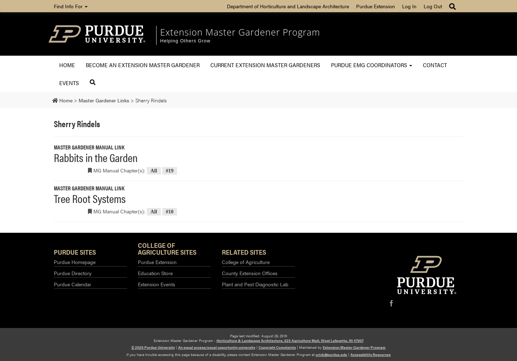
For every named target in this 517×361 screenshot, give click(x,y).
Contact (435, 65)
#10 (170, 211)
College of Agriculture (246, 261)
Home (67, 65)
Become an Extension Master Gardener (143, 65)
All (153, 170)
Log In (409, 6)
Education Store (155, 273)
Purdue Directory (73, 273)
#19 (170, 170)
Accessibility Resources (370, 354)
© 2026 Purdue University (153, 347)
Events (69, 83)
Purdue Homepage (75, 261)
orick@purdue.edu (331, 354)
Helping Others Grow (185, 40)
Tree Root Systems (90, 198)
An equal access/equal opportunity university (216, 347)
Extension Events (156, 284)
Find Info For (71, 6)
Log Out (433, 6)
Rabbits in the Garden (96, 157)
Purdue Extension (375, 6)
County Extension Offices (250, 273)
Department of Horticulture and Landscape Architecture (288, 6)
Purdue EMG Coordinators (371, 65)
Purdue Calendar (72, 284)
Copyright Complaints (277, 347)
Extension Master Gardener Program (240, 32)
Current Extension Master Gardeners (265, 65)
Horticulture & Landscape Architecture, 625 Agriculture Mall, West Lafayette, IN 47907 (290, 340)
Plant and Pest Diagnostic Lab (255, 284)
